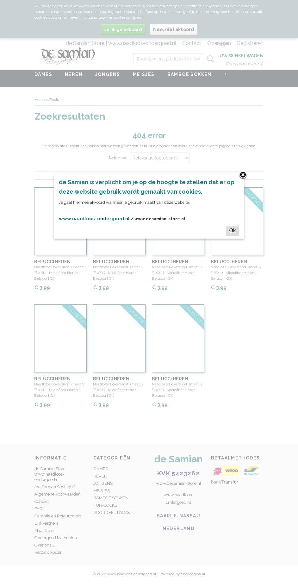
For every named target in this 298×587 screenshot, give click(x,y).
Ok (232, 230)
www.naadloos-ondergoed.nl (94, 219)
